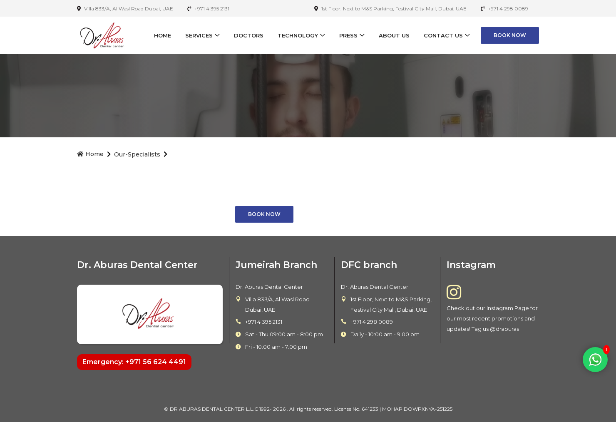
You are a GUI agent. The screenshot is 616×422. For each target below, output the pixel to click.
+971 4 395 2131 (263, 321)
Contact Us (443, 35)
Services (199, 35)
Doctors (248, 35)
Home (162, 35)
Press (348, 35)
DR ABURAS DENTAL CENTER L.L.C (214, 409)
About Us (394, 35)
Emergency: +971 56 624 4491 (134, 362)
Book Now (510, 35)
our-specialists (137, 154)
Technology (298, 35)
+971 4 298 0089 (371, 321)
